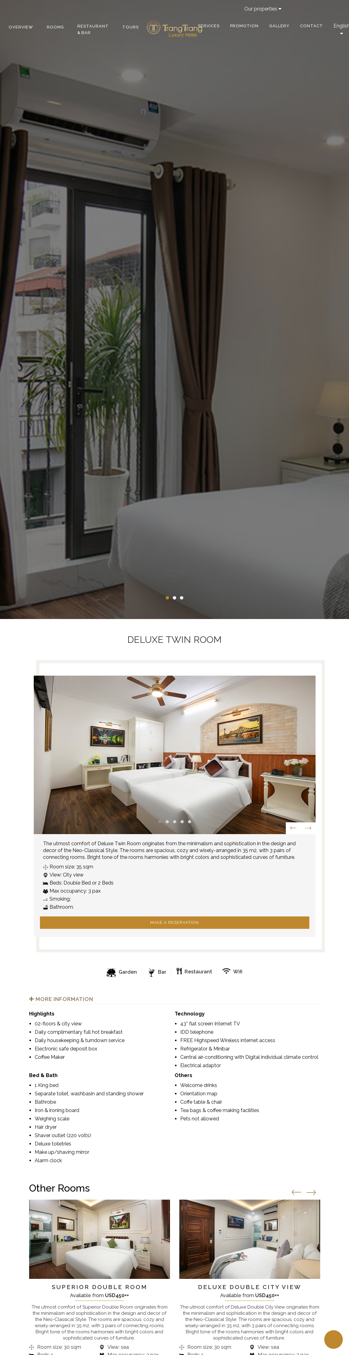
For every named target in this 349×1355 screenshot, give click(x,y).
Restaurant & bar (93, 29)
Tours (130, 27)
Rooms (55, 27)
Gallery (279, 26)
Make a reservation (174, 922)
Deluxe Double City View (249, 1287)
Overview (21, 27)
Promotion (244, 26)
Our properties (262, 9)
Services (209, 26)
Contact (311, 26)
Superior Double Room (99, 1287)
